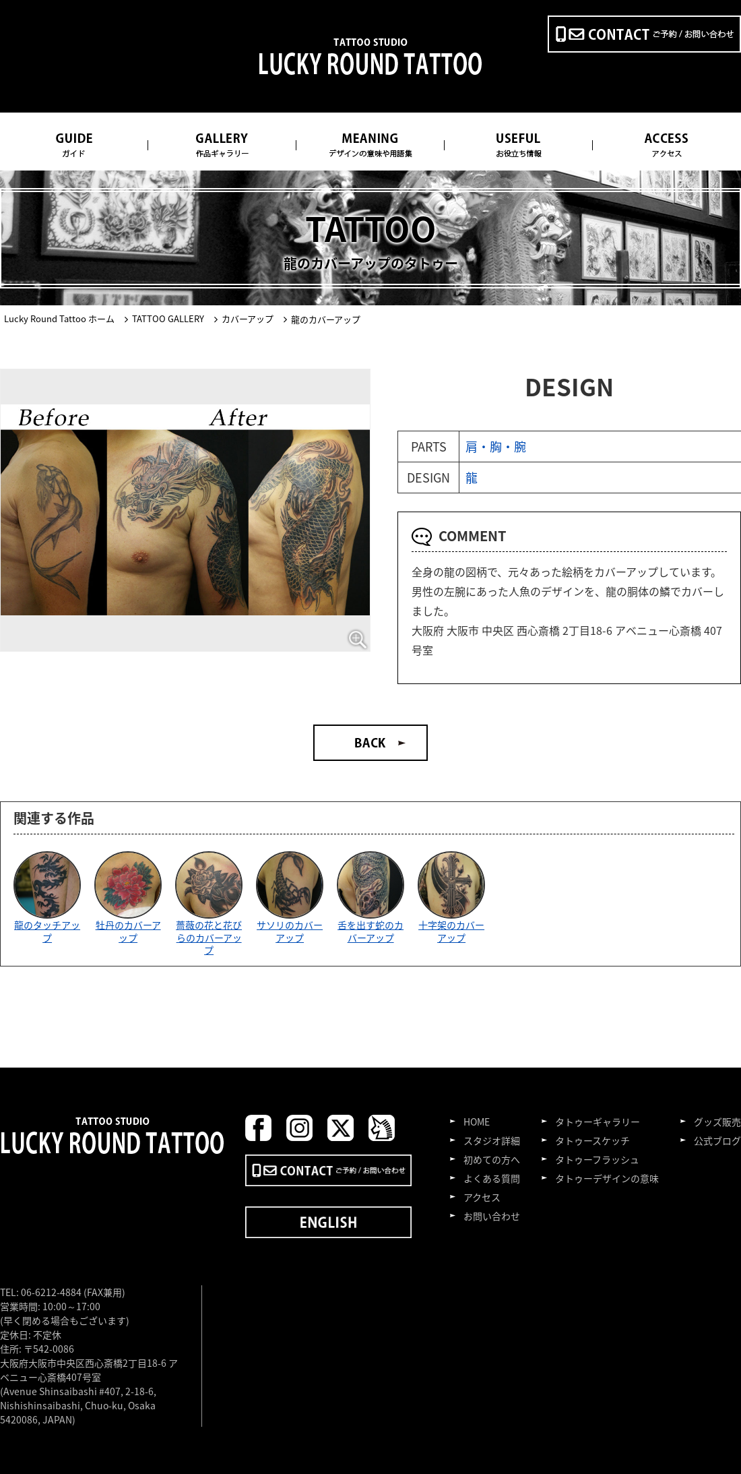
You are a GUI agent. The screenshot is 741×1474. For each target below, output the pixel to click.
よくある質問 (491, 1178)
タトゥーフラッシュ (597, 1159)
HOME (476, 1121)
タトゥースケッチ (592, 1140)
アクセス (482, 1197)
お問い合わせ (491, 1216)
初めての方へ (491, 1159)
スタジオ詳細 (491, 1140)
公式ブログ (717, 1140)
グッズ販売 (717, 1121)
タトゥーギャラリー (597, 1121)
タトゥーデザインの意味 (607, 1178)
